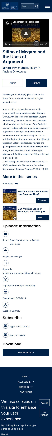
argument (19, 272)
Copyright (26, 392)
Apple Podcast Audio (19, 326)
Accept (44, 402)
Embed (36, 83)
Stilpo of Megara (33, 272)
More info (5, 434)
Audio (13, 83)
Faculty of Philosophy (25, 285)
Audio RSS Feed (17, 335)
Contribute (26, 387)
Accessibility (26, 381)
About (26, 376)
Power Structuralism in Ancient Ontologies (21, 69)
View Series (8, 183)
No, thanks (44, 413)
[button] (26, 33)
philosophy (8, 272)
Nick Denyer (16, 256)
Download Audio (26, 352)
